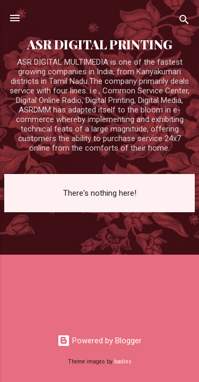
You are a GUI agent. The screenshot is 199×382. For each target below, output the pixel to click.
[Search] (184, 21)
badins (123, 361)
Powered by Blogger (99, 340)
